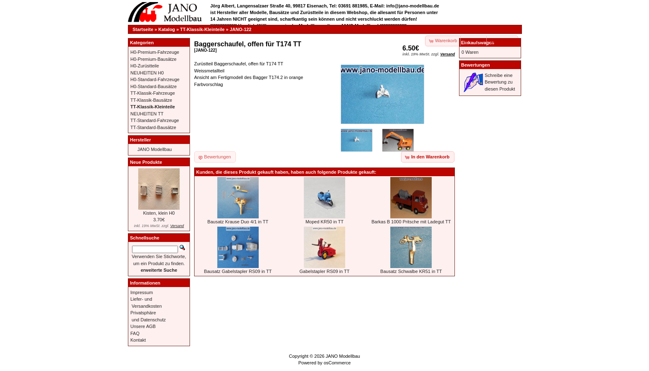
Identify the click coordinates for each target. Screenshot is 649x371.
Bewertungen (475, 64)
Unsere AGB (143, 326)
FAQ (134, 333)
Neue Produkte (146, 162)
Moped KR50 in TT (324, 221)
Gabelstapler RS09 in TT (325, 271)
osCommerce (337, 362)
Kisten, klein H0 (159, 213)
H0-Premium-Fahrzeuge (154, 52)
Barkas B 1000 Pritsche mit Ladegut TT (411, 221)
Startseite (142, 29)
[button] (474, 41)
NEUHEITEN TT (146, 113)
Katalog (167, 29)
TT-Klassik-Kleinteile (202, 29)
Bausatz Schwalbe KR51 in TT (411, 271)
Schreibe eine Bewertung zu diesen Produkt (500, 82)
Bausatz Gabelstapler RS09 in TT (238, 271)
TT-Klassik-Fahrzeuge (152, 93)
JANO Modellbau (154, 149)
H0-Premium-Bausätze (153, 59)
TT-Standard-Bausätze (153, 127)
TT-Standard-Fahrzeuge (154, 120)
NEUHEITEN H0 (147, 72)
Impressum (141, 292)
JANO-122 (241, 29)
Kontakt (138, 339)
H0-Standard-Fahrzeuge (155, 79)
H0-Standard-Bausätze (153, 86)
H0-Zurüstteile (144, 65)
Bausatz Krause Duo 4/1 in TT (237, 221)
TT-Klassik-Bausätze (151, 100)
